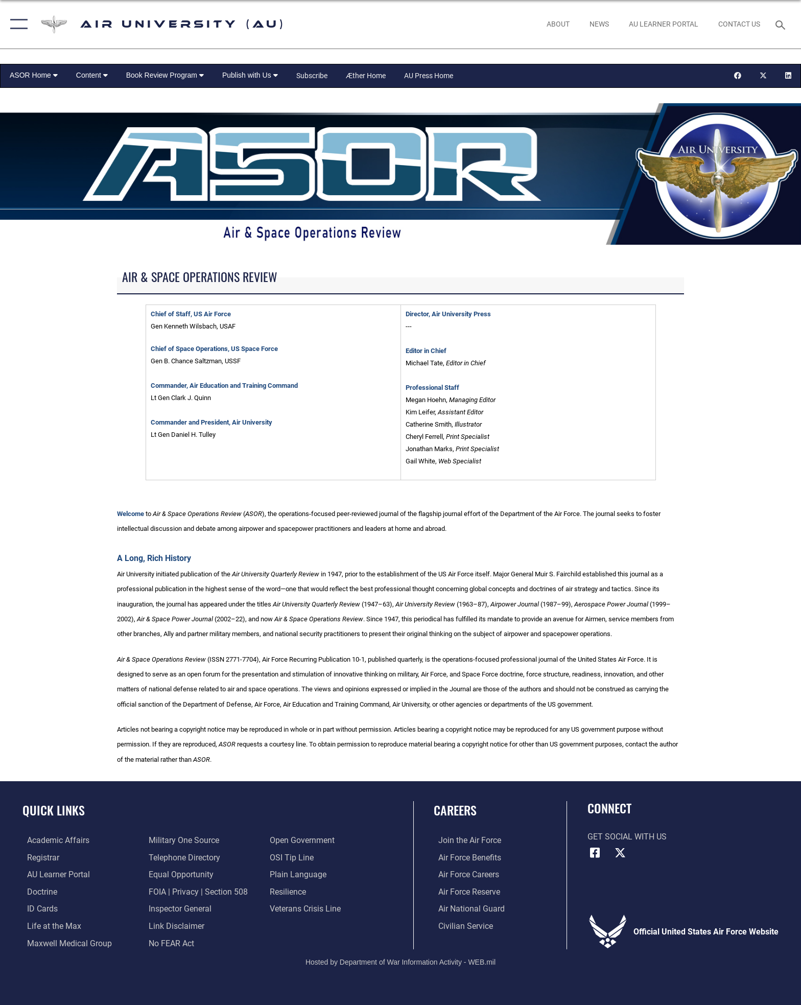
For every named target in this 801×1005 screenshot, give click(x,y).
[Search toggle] (782, 24)
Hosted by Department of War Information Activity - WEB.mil (400, 961)
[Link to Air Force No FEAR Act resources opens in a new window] (170, 942)
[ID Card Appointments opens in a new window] (37, 908)
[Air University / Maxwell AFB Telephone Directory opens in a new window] (183, 857)
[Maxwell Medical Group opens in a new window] (64, 942)
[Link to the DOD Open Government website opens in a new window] (303, 840)
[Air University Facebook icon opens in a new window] (595, 852)
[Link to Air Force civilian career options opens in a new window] (461, 925)
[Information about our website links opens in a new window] (175, 925)
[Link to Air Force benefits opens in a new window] (465, 857)
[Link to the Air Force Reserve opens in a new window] (465, 891)
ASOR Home (34, 75)
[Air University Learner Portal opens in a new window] (53, 874)
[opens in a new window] (663, 24)
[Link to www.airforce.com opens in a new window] (465, 840)
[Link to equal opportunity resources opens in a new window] (179, 874)
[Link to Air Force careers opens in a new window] (464, 874)
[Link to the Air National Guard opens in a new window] (467, 908)
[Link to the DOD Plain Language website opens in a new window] (299, 874)
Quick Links (53, 810)
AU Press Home (428, 76)
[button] (16, 24)
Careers (455, 810)
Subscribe (311, 76)
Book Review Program (165, 75)
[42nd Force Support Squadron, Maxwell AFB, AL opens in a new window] (49, 925)
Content (92, 75)
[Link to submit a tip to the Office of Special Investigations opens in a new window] (293, 857)
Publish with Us (250, 75)
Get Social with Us (627, 837)
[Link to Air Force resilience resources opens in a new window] (289, 891)
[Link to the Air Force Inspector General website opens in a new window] (178, 908)
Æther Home (366, 76)
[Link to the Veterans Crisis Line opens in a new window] (306, 908)
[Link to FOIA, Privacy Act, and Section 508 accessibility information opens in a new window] (196, 891)
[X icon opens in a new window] (620, 852)
